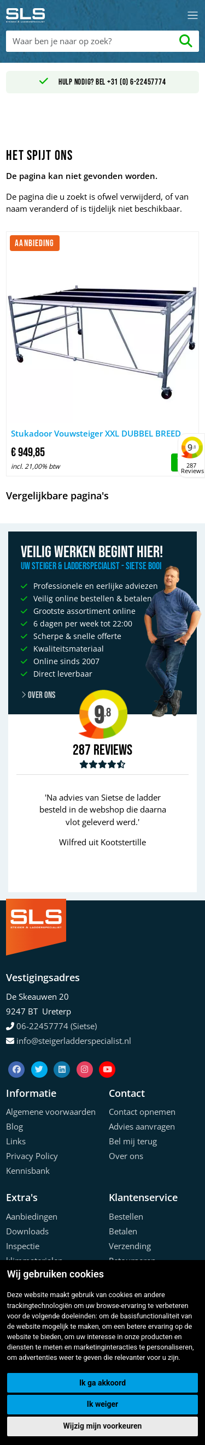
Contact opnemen (142, 1111)
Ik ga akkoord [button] (102, 1382)
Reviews (112, 750)
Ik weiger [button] (102, 1404)
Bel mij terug (133, 1141)
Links (16, 1141)
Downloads (27, 1231)
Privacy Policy (32, 1155)
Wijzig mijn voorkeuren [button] (102, 1426)
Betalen (123, 1231)
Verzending (130, 1245)
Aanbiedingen (31, 1216)
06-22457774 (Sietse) (56, 1025)
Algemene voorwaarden (51, 1111)
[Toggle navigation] (192, 15)
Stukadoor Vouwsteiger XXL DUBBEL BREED (96, 433)
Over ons (126, 1155)
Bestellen (126, 1216)
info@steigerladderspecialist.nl (73, 1040)
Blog (14, 1126)
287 (82, 750)
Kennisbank (28, 1170)
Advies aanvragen (142, 1126)
